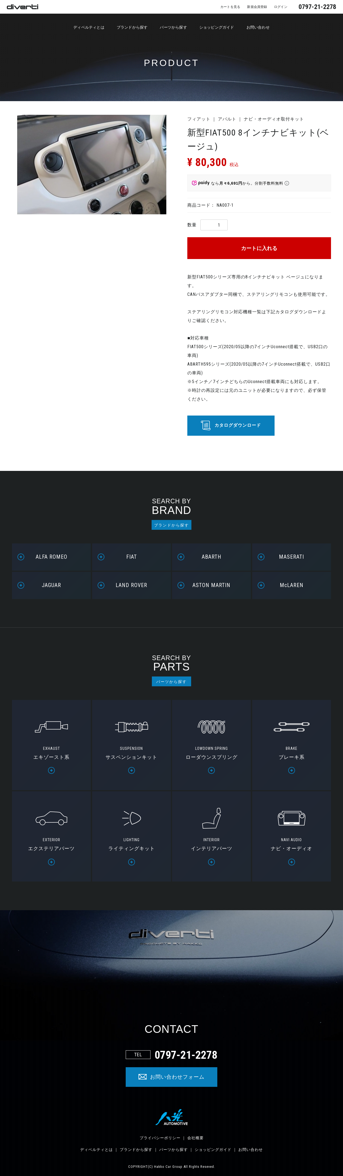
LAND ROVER (131, 585)
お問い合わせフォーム (177, 1077)
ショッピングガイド (223, 27)
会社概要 (195, 1138)
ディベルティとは (77, 27)
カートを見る (220, 6)
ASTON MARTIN (211, 585)
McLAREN (291, 585)
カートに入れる (259, 248)
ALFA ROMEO (51, 557)
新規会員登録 (251, 6)
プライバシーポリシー (160, 1138)
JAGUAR (51, 585)
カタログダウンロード (238, 425)
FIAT (131, 557)
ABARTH (211, 557)
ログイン (279, 6)
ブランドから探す (126, 27)
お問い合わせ (270, 27)
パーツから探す (174, 27)
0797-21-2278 (317, 7)
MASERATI (291, 557)
